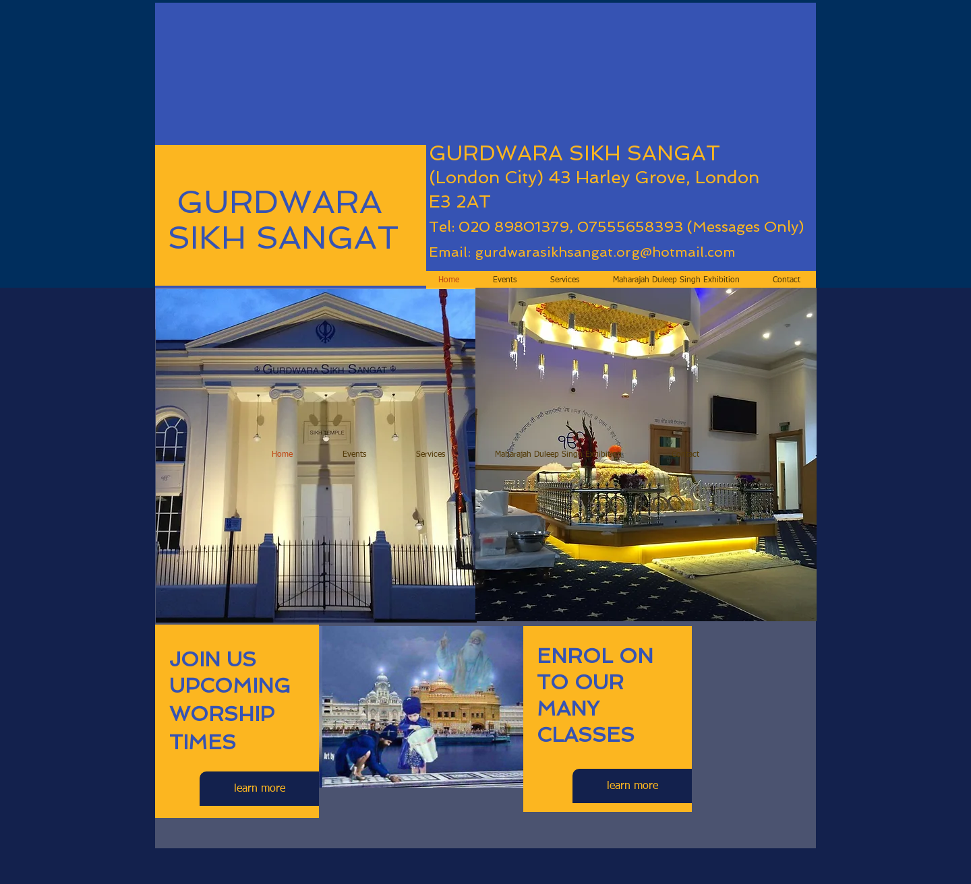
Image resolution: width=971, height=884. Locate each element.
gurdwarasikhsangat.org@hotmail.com (605, 252)
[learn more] (259, 788)
